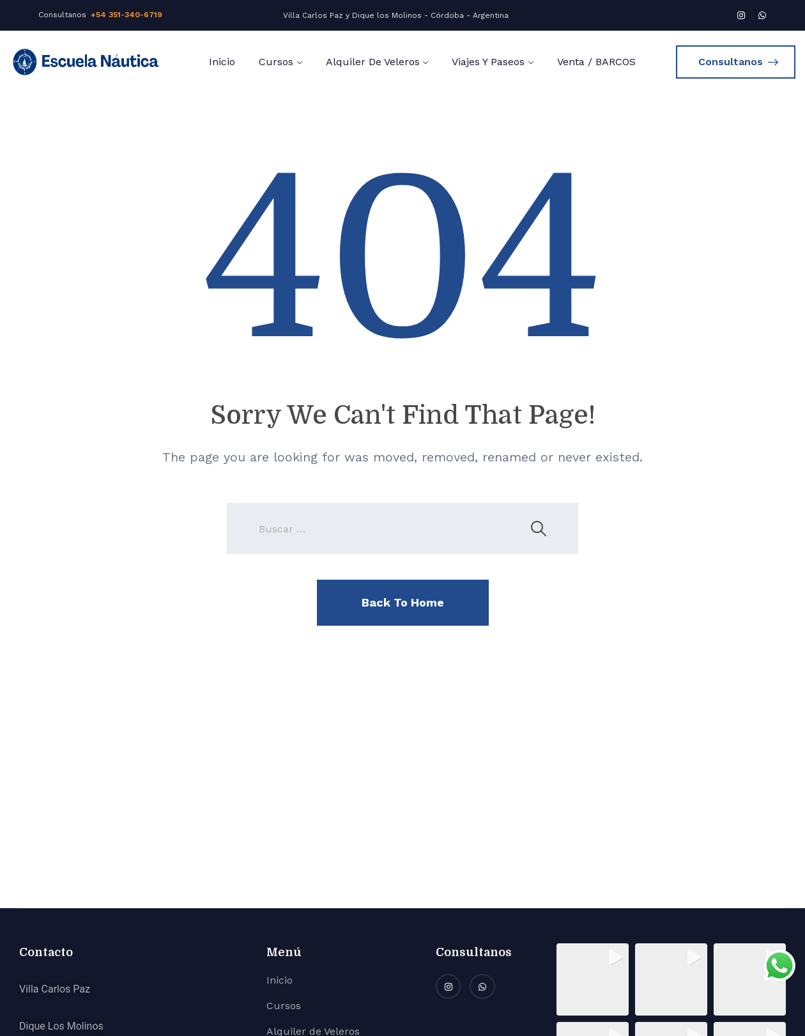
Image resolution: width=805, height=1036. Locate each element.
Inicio (222, 62)
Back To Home (403, 602)
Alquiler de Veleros (373, 62)
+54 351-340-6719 (126, 14)
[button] (592, 979)
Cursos (276, 62)
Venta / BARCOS (596, 62)
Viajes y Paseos (488, 62)
